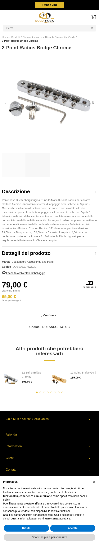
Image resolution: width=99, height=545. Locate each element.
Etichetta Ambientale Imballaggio (25, 273)
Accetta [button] (73, 528)
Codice (6, 266)
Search (91, 28)
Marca (6, 261)
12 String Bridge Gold (83, 372)
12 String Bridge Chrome (31, 374)
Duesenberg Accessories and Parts (32, 261)
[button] (49, 5)
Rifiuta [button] (26, 528)
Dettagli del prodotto (26, 253)
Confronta (49, 315)
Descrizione (16, 191)
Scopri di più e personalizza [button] (49, 537)
